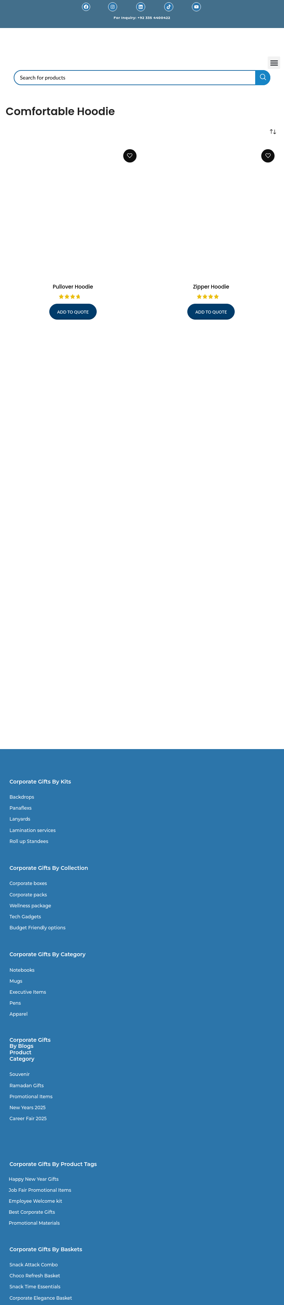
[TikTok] (168, 6)
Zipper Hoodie (211, 286)
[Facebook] (86, 7)
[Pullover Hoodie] (73, 212)
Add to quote (73, 311)
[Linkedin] (140, 6)
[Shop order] (272, 132)
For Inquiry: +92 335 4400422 (142, 18)
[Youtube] (196, 6)
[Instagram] (112, 6)
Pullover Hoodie (73, 286)
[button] (274, 62)
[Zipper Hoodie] (211, 212)
